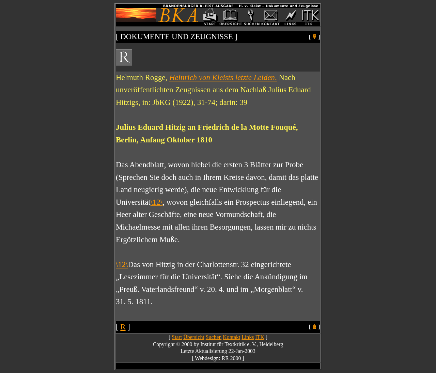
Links (248, 337)
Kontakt (231, 337)
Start (177, 337)
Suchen (214, 337)
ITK (259, 337)
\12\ (157, 202)
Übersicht (193, 337)
